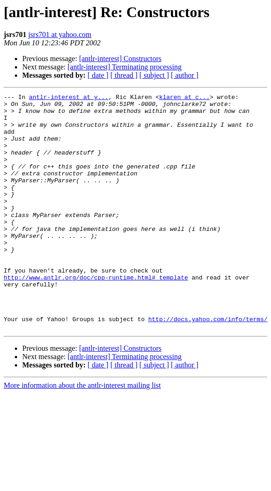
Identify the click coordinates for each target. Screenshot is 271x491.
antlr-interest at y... (69, 98)
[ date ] (98, 75)
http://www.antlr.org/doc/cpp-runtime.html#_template (96, 315)
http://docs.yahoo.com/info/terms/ (207, 364)
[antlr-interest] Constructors (120, 58)
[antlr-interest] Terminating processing (125, 67)
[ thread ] (124, 75)
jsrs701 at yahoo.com (59, 34)
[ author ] (185, 75)
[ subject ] (154, 75)
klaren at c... (184, 98)
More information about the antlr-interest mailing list (82, 432)
